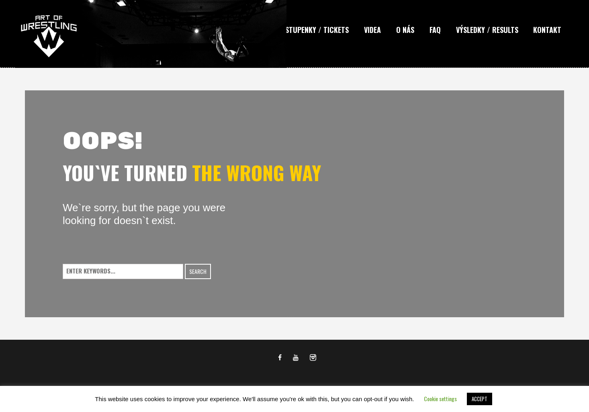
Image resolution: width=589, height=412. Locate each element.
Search (198, 271)
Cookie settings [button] (440, 398)
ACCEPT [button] (479, 399)
